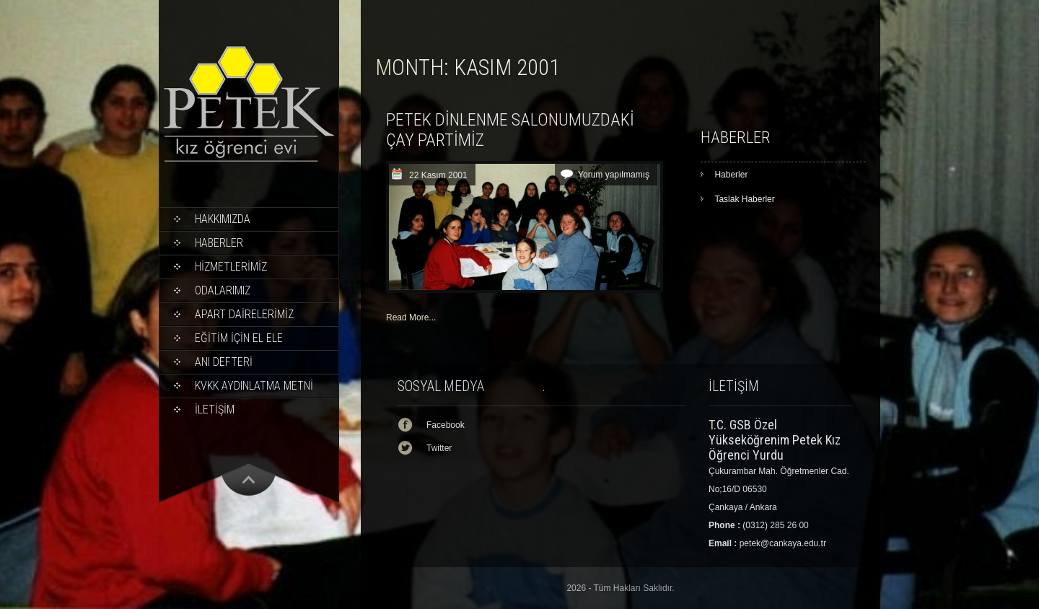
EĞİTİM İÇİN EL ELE (239, 338)
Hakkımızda (222, 219)
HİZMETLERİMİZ (231, 266)
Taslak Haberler (744, 199)
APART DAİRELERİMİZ (244, 314)
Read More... (411, 317)
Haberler (219, 243)
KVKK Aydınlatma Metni (254, 386)
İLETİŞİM (214, 409)
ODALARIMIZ (222, 290)
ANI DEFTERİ (224, 362)
